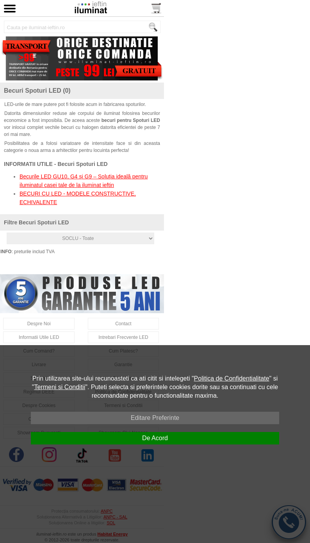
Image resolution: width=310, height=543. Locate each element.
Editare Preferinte (155, 417)
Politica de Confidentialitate (231, 378)
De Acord (155, 438)
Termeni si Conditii (60, 387)
